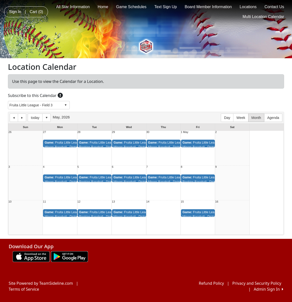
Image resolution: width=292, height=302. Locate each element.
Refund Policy (211, 283)
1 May (184, 132)
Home (103, 7)
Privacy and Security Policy (256, 283)
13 (113, 201)
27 (44, 132)
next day (22, 117)
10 (10, 201)
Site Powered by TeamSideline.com (41, 283)
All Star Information (73, 7)
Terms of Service (24, 289)
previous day (14, 117)
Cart (36, 12)
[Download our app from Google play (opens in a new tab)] (69, 256)
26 (10, 132)
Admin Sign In (268, 289)
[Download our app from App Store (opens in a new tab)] (31, 256)
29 (113, 132)
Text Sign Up (165, 7)
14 (148, 201)
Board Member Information (208, 7)
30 (148, 132)
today (35, 118)
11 (44, 201)
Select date (46, 117)
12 (79, 201)
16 (216, 201)
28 (79, 132)
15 (182, 201)
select (65, 105)
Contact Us (274, 7)
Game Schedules (131, 7)
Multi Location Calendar (263, 17)
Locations (248, 7)
